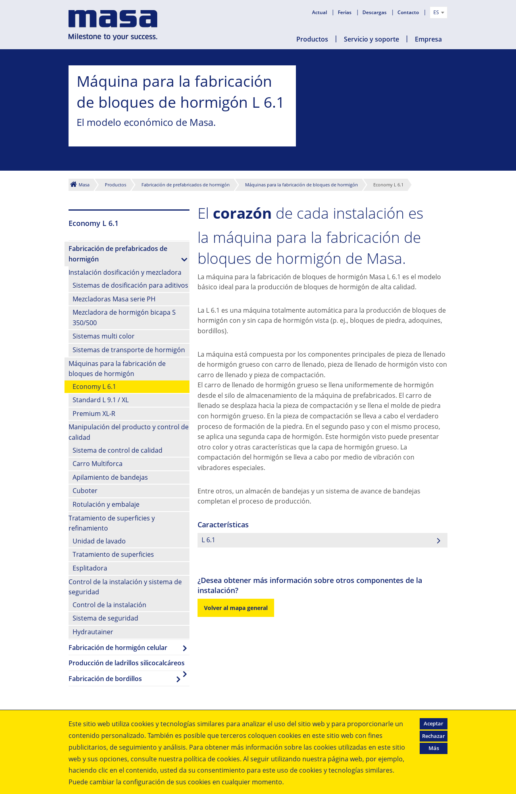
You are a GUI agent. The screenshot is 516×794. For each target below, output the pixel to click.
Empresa (428, 39)
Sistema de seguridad (105, 618)
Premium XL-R (94, 413)
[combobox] (438, 12)
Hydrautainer (93, 631)
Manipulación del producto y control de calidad (129, 432)
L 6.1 (208, 539)
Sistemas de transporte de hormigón (129, 349)
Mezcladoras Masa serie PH (114, 299)
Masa (84, 185)
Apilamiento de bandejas (110, 477)
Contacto (408, 12)
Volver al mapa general (236, 608)
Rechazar (433, 736)
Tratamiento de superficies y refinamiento (112, 523)
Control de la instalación (109, 604)
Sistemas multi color (104, 336)
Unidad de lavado (99, 541)
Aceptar (433, 723)
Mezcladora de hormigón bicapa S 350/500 (124, 317)
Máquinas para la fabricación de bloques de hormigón (301, 185)
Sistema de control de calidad (117, 450)
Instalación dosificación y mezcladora (125, 272)
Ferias (345, 12)
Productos (312, 39)
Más (434, 748)
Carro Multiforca (98, 463)
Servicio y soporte (371, 39)
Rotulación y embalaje (106, 504)
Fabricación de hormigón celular (118, 647)
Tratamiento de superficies (113, 554)
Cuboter (85, 490)
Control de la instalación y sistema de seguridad (125, 587)
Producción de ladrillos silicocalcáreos (127, 662)
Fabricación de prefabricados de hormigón (185, 185)
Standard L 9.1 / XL (101, 399)
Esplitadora (90, 568)
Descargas (375, 12)
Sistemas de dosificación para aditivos (130, 285)
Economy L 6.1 (94, 386)
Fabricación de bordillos (105, 678)
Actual (320, 12)
